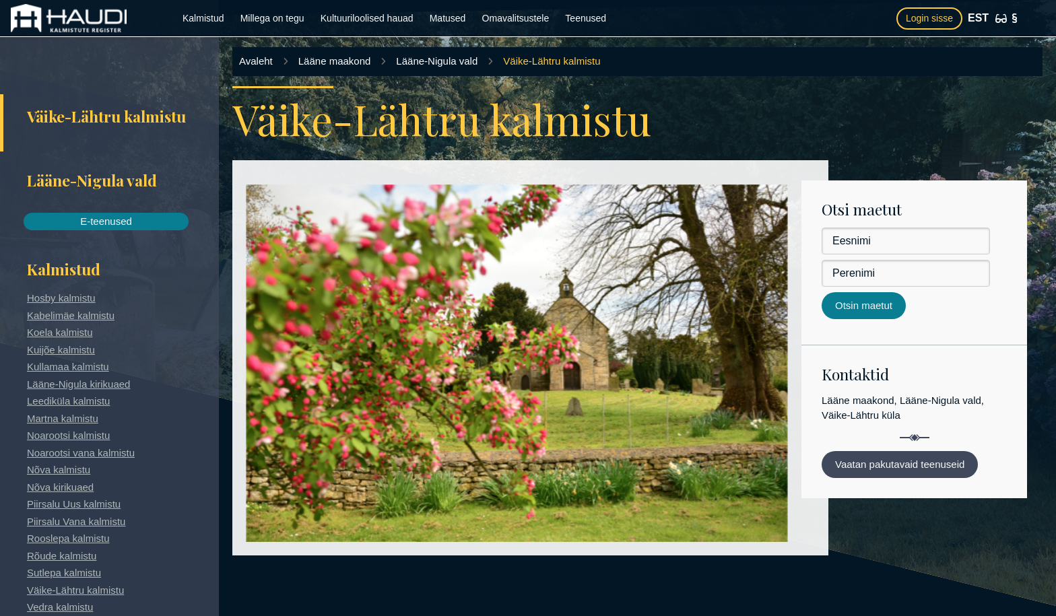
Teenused (585, 18)
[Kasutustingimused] (1014, 18)
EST (978, 18)
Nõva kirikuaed (60, 487)
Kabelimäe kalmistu (70, 315)
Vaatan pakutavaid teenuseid (899, 464)
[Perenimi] (906, 273)
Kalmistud (203, 18)
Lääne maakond (334, 61)
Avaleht (256, 61)
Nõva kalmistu (58, 469)
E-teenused (106, 221)
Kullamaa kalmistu (68, 366)
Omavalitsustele (516, 18)
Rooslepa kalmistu (68, 538)
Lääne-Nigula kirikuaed (78, 384)
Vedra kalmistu (60, 607)
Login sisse (929, 18)
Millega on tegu (272, 18)
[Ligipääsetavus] (1001, 18)
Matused (448, 18)
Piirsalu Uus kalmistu (74, 504)
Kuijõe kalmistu (61, 349)
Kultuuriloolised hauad (367, 18)
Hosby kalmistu (61, 298)
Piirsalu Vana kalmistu (76, 521)
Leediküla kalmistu (68, 401)
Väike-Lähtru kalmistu (75, 590)
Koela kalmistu (60, 332)
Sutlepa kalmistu (64, 572)
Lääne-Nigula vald (436, 61)
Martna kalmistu (62, 418)
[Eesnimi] (906, 241)
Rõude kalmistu (61, 555)
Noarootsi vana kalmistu (81, 452)
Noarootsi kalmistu (68, 435)
